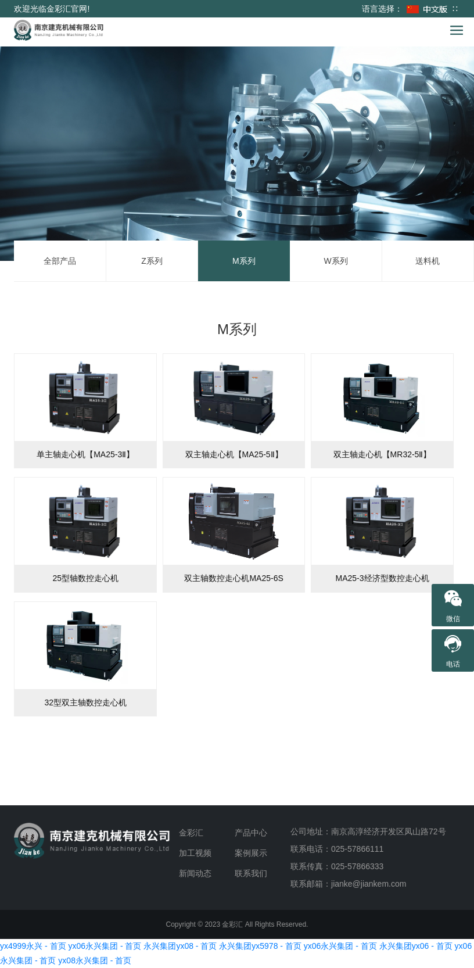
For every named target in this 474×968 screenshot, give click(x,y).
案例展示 (251, 853)
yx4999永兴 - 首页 (33, 946)
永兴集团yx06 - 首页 (416, 946)
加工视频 (195, 853)
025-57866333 (357, 866)
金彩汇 (191, 832)
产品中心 (251, 832)
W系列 (335, 261)
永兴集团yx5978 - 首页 (260, 946)
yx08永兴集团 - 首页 (94, 960)
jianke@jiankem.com (368, 883)
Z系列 (152, 261)
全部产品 (60, 261)
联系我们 (251, 873)
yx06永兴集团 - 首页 (104, 946)
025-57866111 (357, 849)
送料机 (427, 261)
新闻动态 (195, 873)
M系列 (244, 261)
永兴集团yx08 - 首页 (180, 946)
